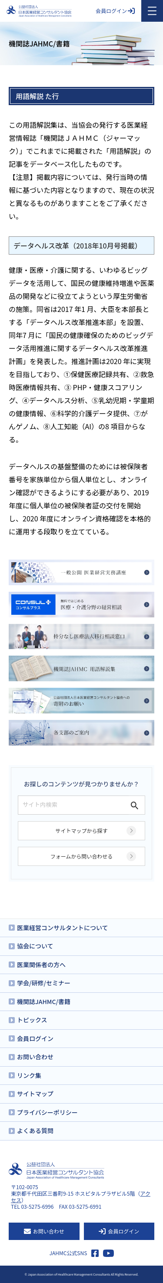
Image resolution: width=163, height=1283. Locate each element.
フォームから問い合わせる (81, 856)
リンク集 (29, 1075)
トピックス (32, 1019)
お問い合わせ (35, 1056)
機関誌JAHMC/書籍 (43, 1001)
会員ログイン (115, 10)
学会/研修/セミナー (43, 982)
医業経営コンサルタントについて (62, 927)
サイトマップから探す (81, 830)
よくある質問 (35, 1130)
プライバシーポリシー (47, 1112)
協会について (35, 946)
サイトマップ (35, 1093)
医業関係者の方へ (41, 964)
